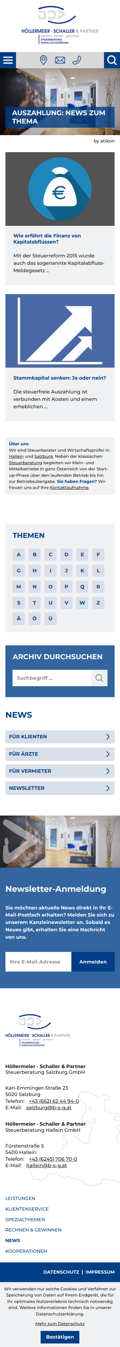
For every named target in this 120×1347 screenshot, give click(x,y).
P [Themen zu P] (66, 587)
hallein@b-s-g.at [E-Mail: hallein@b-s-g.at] (46, 1165)
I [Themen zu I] (50, 570)
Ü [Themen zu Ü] (50, 618)
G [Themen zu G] (19, 570)
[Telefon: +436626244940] (77, 60)
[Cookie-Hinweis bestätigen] (60, 1337)
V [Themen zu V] (66, 603)
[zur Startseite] (60, 26)
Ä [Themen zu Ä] (19, 618)
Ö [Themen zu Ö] (35, 618)
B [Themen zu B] (34, 554)
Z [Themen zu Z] (98, 603)
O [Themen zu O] (51, 587)
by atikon (104, 141)
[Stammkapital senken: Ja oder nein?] (60, 357)
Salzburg (43, 456)
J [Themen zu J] (66, 570)
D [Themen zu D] (66, 554)
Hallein (16, 456)
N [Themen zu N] (34, 587)
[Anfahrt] (43, 60)
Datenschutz (61, 1272)
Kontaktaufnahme (69, 487)
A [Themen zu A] (19, 554)
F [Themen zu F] (98, 554)
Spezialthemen (25, 1219)
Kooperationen (26, 1251)
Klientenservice (27, 1209)
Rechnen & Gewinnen (33, 1230)
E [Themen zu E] (82, 554)
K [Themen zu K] (82, 570)
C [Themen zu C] (50, 554)
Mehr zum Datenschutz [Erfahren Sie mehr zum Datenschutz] (59, 1323)
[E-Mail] (38, 962)
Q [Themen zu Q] (82, 587)
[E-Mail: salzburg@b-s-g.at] (60, 60)
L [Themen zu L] (98, 570)
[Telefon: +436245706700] (53, 1159)
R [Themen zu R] (98, 587)
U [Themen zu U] (50, 603)
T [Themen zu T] (34, 603)
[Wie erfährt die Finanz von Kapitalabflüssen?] (60, 218)
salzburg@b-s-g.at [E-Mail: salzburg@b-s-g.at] (48, 1107)
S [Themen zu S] (18, 603)
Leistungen (20, 1198)
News (12, 1240)
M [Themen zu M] (18, 587)
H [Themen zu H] (34, 570)
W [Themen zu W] (82, 603)
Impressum (100, 1272)
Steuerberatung (25, 463)
